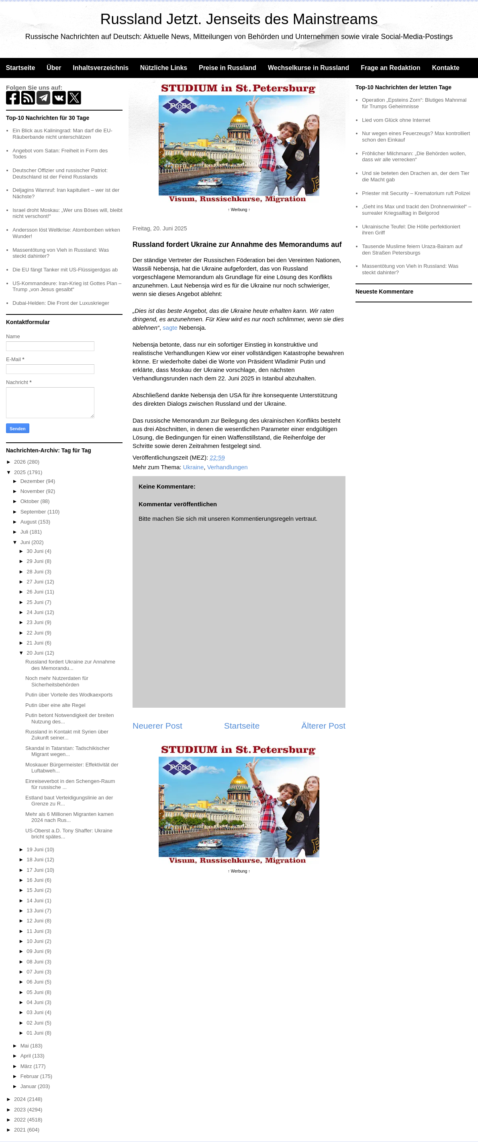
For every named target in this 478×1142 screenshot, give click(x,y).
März (27, 1066)
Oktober (30, 501)
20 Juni (36, 653)
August (29, 522)
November (33, 491)
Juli (25, 532)
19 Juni (36, 849)
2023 (20, 1110)
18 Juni (36, 859)
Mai (25, 1046)
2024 (20, 1099)
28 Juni (36, 572)
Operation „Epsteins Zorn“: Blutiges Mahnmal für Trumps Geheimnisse (414, 103)
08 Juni (36, 962)
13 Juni (36, 911)
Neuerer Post (157, 725)
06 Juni (36, 982)
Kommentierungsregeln (262, 518)
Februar (30, 1076)
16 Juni (36, 880)
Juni (25, 542)
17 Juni (36, 870)
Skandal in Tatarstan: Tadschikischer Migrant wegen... (67, 751)
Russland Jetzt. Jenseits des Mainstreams (239, 19)
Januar (29, 1086)
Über (54, 67)
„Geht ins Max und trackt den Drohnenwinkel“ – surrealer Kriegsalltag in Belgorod (416, 209)
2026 (20, 462)
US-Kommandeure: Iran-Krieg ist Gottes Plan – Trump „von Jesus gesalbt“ (66, 286)
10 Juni (36, 941)
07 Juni (36, 972)
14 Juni (36, 901)
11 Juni (36, 931)
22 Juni (36, 633)
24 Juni (36, 612)
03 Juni (36, 1012)
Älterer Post (323, 725)
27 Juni (36, 582)
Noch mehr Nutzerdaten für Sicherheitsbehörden (56, 681)
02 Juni (36, 1023)
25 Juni (36, 602)
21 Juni (36, 643)
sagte (170, 327)
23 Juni (36, 622)
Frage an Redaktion (390, 67)
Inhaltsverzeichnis (101, 67)
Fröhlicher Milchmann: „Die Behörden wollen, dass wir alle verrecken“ (414, 156)
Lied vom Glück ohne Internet (396, 120)
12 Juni (36, 921)
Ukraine (193, 467)
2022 (20, 1120)
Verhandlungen (227, 467)
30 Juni (36, 551)
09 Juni (36, 951)
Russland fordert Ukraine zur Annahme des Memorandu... (70, 665)
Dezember (33, 481)
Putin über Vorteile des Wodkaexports (68, 695)
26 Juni (36, 592)
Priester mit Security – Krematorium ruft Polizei (416, 193)
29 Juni (36, 561)
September (33, 512)
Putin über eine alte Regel (55, 705)
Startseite (20, 67)
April (26, 1056)
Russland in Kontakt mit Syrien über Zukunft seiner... (66, 735)
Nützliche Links (163, 67)
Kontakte (445, 67)
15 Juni (36, 890)
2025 (20, 472)
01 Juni (36, 1033)
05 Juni (36, 992)
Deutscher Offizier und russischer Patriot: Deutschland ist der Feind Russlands (60, 173)
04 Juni (36, 1002)
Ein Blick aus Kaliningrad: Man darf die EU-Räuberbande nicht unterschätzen (62, 133)
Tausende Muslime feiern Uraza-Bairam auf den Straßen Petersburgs (412, 249)
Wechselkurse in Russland (308, 67)
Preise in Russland (227, 67)
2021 (20, 1130)
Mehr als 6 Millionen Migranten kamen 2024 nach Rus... (69, 817)
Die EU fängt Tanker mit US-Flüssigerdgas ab (65, 270)
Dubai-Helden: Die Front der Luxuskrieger (60, 303)
